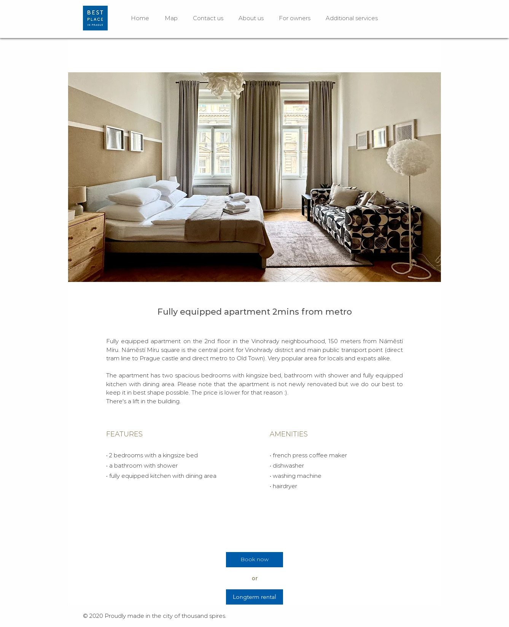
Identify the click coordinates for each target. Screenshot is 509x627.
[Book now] (254, 559)
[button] (254, 177)
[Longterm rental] (254, 597)
